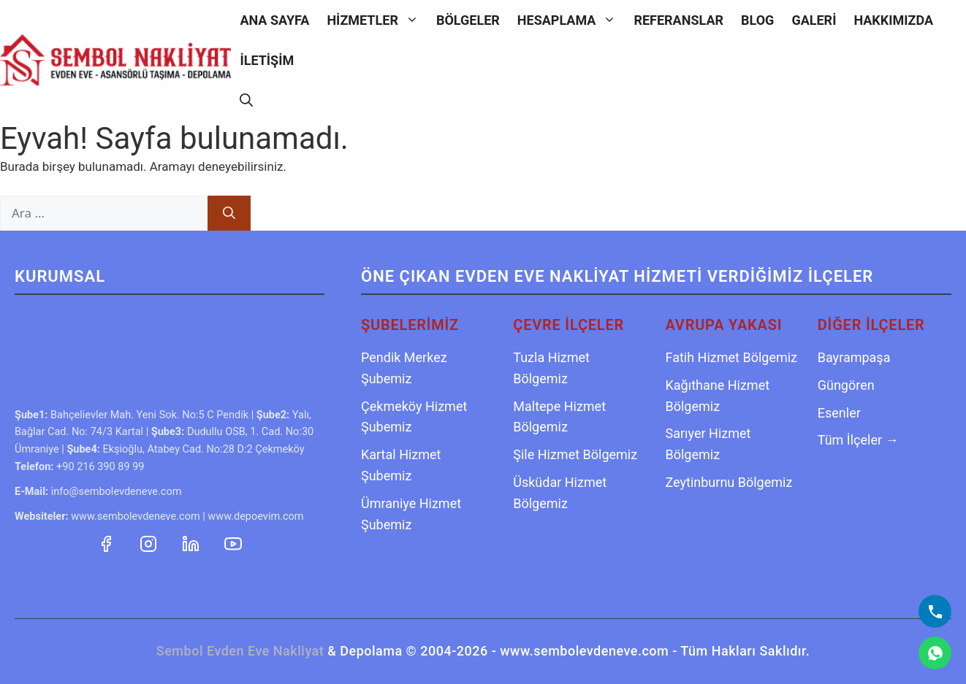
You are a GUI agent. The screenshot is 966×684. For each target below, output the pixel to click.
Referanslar (678, 20)
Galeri (813, 20)
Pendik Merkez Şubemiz (404, 368)
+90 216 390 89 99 (100, 467)
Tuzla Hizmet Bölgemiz (551, 368)
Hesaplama (571, 20)
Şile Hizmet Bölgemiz (575, 454)
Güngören (846, 385)
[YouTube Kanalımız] (233, 542)
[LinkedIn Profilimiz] (192, 542)
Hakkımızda (893, 20)
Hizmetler (377, 20)
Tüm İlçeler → (858, 439)
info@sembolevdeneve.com (116, 491)
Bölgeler (468, 20)
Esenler (839, 412)
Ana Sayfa (274, 20)
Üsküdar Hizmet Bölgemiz (559, 492)
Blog (757, 20)
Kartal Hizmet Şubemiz (401, 465)
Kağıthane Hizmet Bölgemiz (718, 395)
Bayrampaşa (854, 357)
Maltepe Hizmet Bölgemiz (559, 417)
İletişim (267, 60)
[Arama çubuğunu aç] (246, 100)
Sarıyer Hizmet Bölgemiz (708, 444)
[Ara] (229, 213)
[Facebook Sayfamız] (107, 542)
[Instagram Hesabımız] (150, 542)
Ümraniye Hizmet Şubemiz (411, 514)
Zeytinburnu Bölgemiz (729, 482)
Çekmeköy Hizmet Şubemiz (414, 417)
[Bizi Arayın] (935, 611)
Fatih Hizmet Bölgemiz (732, 357)
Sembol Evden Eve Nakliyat (240, 650)
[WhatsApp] (935, 653)
